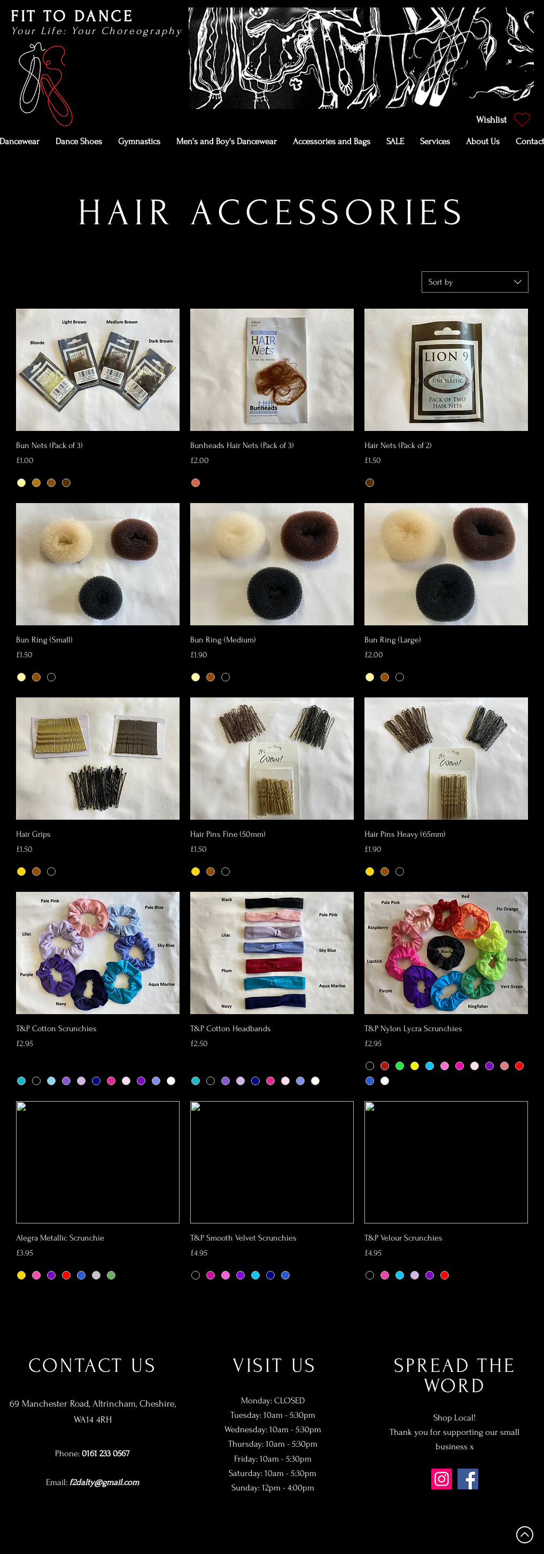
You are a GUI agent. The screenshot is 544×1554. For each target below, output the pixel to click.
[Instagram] (441, 1479)
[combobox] (475, 282)
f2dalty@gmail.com (104, 1482)
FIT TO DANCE (72, 16)
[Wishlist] (502, 119)
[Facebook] (467, 1479)
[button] (79, 141)
